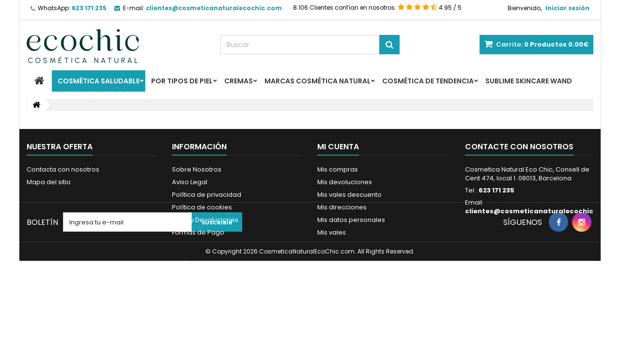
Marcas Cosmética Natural (317, 81)
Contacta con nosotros (63, 169)
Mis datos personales (351, 219)
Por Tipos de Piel (182, 81)
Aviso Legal (189, 182)
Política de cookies (202, 207)
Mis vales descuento (349, 194)
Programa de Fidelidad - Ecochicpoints (233, 257)
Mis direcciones (342, 207)
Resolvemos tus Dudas (208, 245)
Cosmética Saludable (99, 81)
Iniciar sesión (567, 8)
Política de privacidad (206, 194)
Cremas (238, 81)
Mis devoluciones (344, 182)
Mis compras (337, 169)
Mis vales (331, 232)
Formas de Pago (198, 232)
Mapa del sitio (49, 182)
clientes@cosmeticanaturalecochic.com (538, 211)
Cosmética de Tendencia (428, 81)
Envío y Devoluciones (205, 219)
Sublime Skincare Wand (528, 81)
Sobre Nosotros (196, 169)
